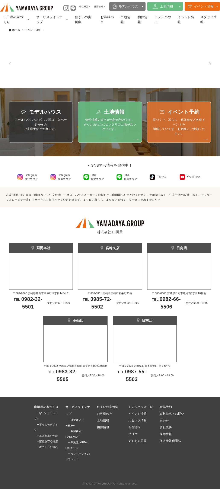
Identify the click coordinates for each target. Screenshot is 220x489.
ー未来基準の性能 (46, 435)
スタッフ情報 (208, 19)
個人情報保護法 (170, 440)
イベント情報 (204, 6)
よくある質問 (137, 440)
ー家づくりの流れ (46, 446)
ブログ (132, 434)
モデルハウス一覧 (140, 407)
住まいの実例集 (83, 19)
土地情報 (166, 6)
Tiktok (161, 177)
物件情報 (142, 19)
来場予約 (166, 407)
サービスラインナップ (49, 19)
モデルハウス (128, 6)
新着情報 (134, 427)
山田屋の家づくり (13, 19)
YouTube (194, 177)
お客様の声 (107, 19)
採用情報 (166, 434)
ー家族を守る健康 (46, 441)
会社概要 (166, 427)
